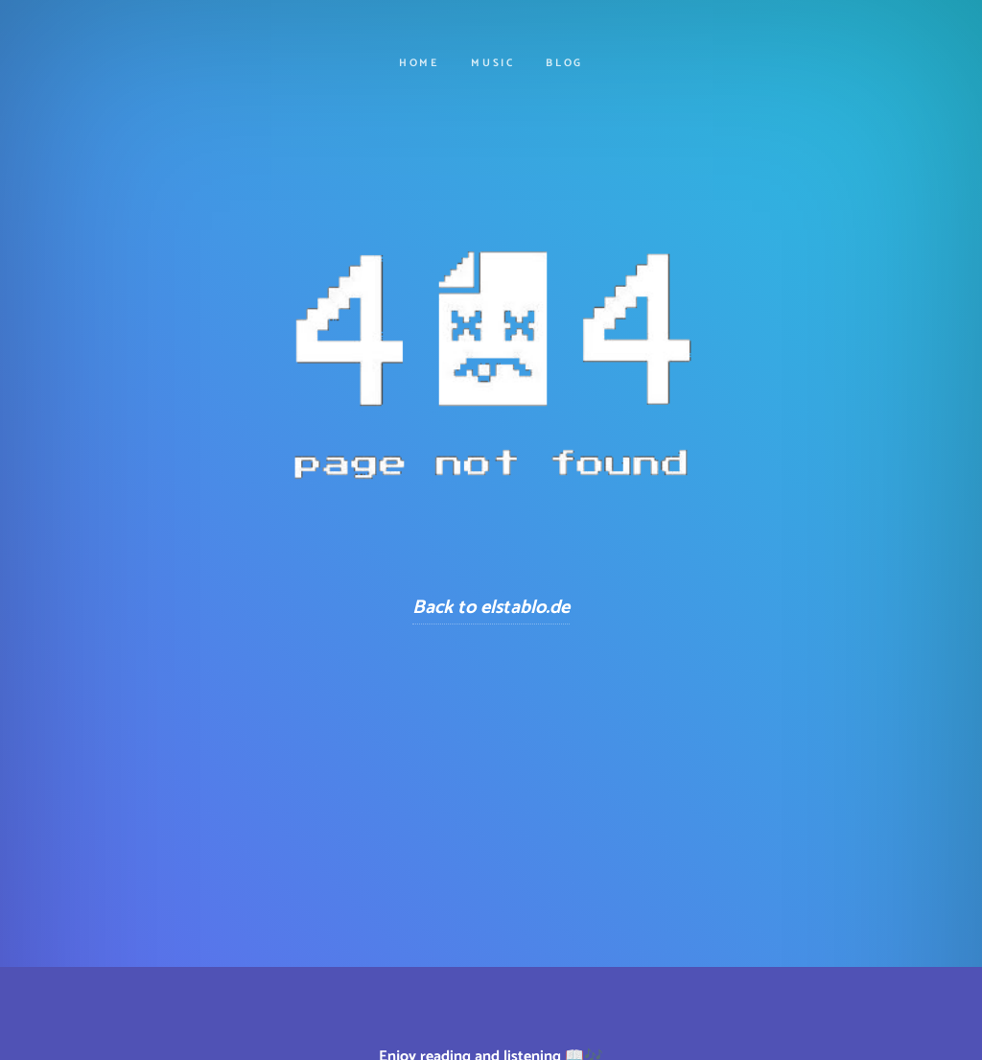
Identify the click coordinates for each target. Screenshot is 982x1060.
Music (493, 63)
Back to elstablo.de (491, 608)
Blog (564, 63)
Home (419, 63)
